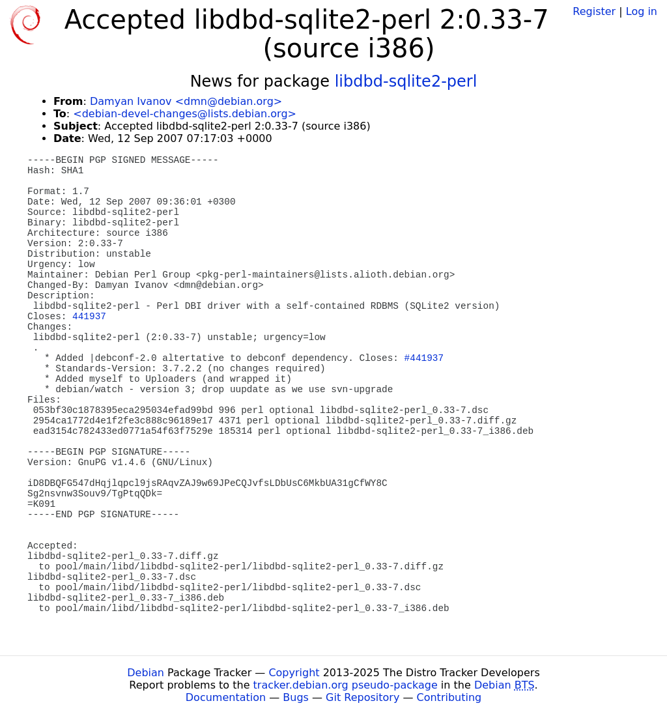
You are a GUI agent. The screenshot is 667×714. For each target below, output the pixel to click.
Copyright (293, 672)
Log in (641, 11)
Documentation (226, 697)
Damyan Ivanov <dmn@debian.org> (186, 101)
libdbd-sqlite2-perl (406, 81)
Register (594, 11)
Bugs (296, 697)
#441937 (424, 358)
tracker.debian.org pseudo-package (345, 685)
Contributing (449, 697)
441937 (89, 316)
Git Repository (362, 697)
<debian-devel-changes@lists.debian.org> (184, 113)
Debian (145, 672)
